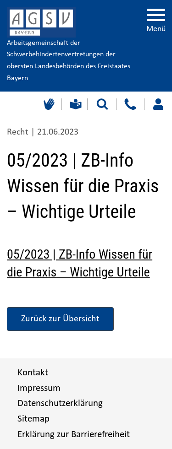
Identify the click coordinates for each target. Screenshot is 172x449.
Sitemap (33, 419)
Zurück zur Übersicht (60, 319)
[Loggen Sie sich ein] (158, 104)
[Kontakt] (130, 104)
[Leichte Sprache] (74, 104)
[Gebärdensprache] (48, 104)
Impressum (39, 388)
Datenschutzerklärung (60, 403)
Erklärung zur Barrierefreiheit (73, 434)
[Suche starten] (102, 104)
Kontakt (32, 373)
